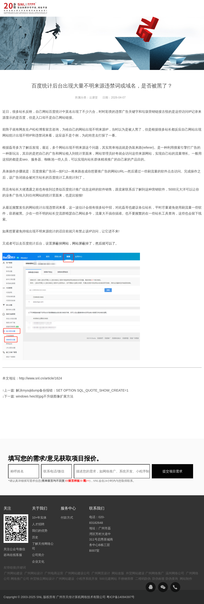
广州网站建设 (13, 573)
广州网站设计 (33, 573)
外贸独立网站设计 (42, 578)
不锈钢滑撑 (125, 578)
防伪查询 (172, 578)
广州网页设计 (101, 573)
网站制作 (186, 578)
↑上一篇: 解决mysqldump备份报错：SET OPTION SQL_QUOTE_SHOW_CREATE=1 (65, 390)
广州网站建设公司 (77, 573)
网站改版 (118, 573)
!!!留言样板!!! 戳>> (77, 480)
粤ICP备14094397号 (121, 597)
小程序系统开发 (87, 578)
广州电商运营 (54, 573)
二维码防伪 (143, 578)
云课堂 (93, 97)
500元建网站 (108, 578)
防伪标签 (158, 578)
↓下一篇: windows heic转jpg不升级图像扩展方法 (37, 396)
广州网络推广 (154, 573)
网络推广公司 (20, 578)
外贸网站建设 (135, 573)
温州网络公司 (175, 573)
